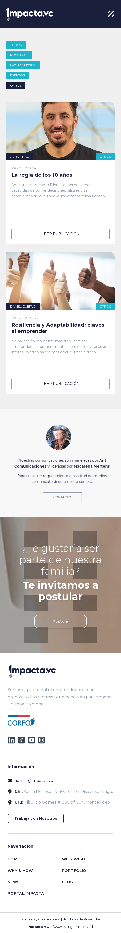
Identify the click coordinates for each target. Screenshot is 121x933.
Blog (68, 881)
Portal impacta (26, 893)
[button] (110, 14)
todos (16, 45)
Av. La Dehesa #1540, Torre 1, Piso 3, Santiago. (68, 791)
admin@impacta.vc (34, 780)
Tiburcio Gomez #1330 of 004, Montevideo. (67, 802)
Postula (60, 621)
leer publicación (61, 234)
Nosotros (19, 55)
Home (14, 859)
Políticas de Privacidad (82, 919)
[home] (28, 14)
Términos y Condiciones (39, 919)
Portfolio (74, 870)
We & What (74, 859)
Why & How (20, 870)
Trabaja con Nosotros (35, 818)
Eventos (17, 75)
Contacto (65, 497)
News (14, 881)
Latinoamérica (23, 65)
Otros (15, 85)
